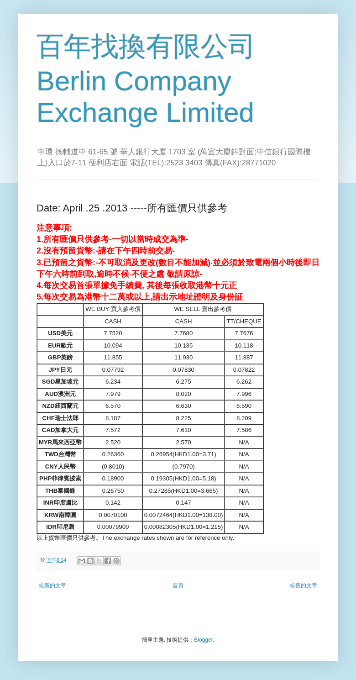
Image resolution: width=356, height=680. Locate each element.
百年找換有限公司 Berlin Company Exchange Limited (146, 79)
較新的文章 (52, 585)
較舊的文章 (303, 585)
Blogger (203, 640)
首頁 (178, 585)
